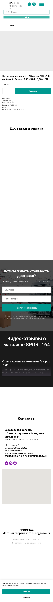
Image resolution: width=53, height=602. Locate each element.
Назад (11, 25)
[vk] (6, 516)
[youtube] (15, 516)
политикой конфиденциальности (35, 318)
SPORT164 (14, 2)
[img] (29, 4)
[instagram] (10, 516)
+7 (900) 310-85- (16, 6)
